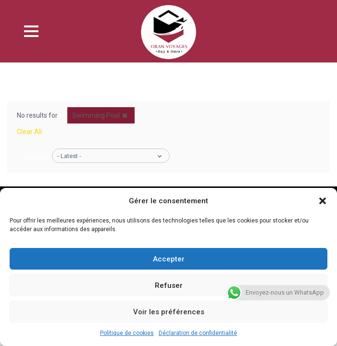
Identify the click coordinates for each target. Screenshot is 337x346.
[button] (322, 201)
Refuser (169, 285)
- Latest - (69, 156)
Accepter (169, 259)
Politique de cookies (127, 333)
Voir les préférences (168, 312)
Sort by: (35, 158)
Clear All (29, 132)
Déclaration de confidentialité (198, 333)
